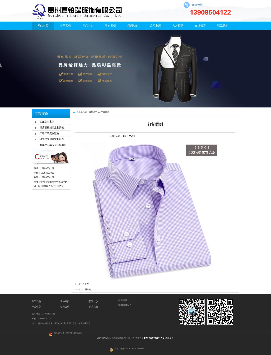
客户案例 (110, 25)
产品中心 (88, 25)
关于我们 (65, 25)
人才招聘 (177, 25)
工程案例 (105, 112)
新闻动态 (132, 25)
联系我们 (222, 25)
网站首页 (43, 25)
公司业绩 (155, 25)
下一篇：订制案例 (82, 289)
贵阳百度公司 (125, 304)
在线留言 (200, 25)
